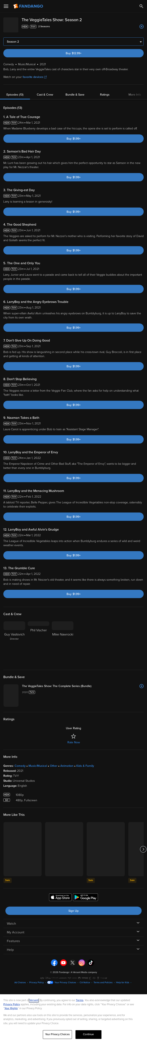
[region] (73, 1017)
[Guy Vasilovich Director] (14, 639)
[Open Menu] (6, 6)
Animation (66, 826)
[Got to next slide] (143, 910)
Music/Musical (37, 826)
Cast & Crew (45, 91)
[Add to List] (142, 27)
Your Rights (11, 1008)
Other (53, 826)
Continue (88, 1034)
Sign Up (73, 971)
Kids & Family (85, 826)
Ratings (105, 91)
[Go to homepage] (28, 6)
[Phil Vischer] (38, 639)
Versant (33, 1000)
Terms (79, 1000)
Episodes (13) (14, 91)
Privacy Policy (11, 1004)
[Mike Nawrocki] (63, 639)
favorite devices (35, 73)
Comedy (20, 826)
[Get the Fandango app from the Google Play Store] (85, 958)
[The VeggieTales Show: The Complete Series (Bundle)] (104, 683)
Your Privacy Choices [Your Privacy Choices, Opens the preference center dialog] (57, 1034)
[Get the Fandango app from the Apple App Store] (60, 958)
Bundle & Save (74, 91)
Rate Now (73, 803)
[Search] (141, 6)
